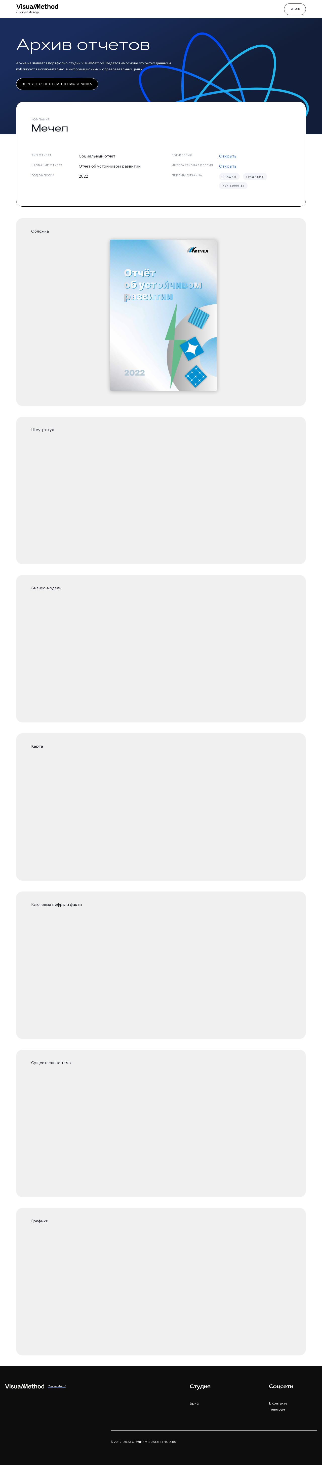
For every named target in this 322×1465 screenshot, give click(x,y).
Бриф (295, 9)
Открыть (227, 155)
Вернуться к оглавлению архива (57, 84)
